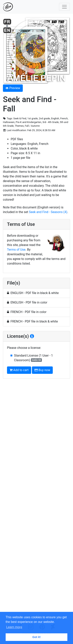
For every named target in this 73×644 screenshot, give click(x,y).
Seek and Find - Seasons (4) (48, 212)
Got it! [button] (36, 637)
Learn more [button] (14, 627)
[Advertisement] (36, 498)
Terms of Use (16, 249)
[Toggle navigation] (64, 7)
